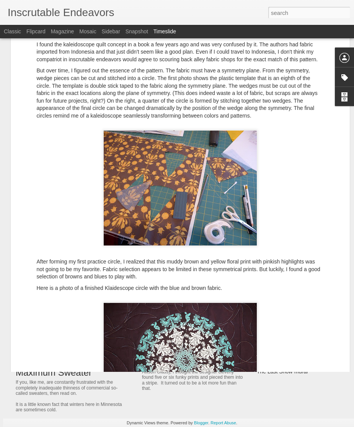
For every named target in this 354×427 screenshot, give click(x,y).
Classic (12, 31)
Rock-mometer (274, 358)
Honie (264, 291)
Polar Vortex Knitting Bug (286, 345)
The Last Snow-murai (282, 371)
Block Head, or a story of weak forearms (304, 304)
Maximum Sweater (54, 372)
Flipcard (36, 31)
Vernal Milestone (277, 331)
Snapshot (137, 31)
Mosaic (87, 31)
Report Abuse (223, 422)
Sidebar (111, 31)
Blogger (201, 422)
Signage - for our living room (290, 264)
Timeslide (164, 31)
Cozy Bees (270, 318)
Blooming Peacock (170, 352)
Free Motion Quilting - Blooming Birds (199, 302)
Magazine (62, 31)
